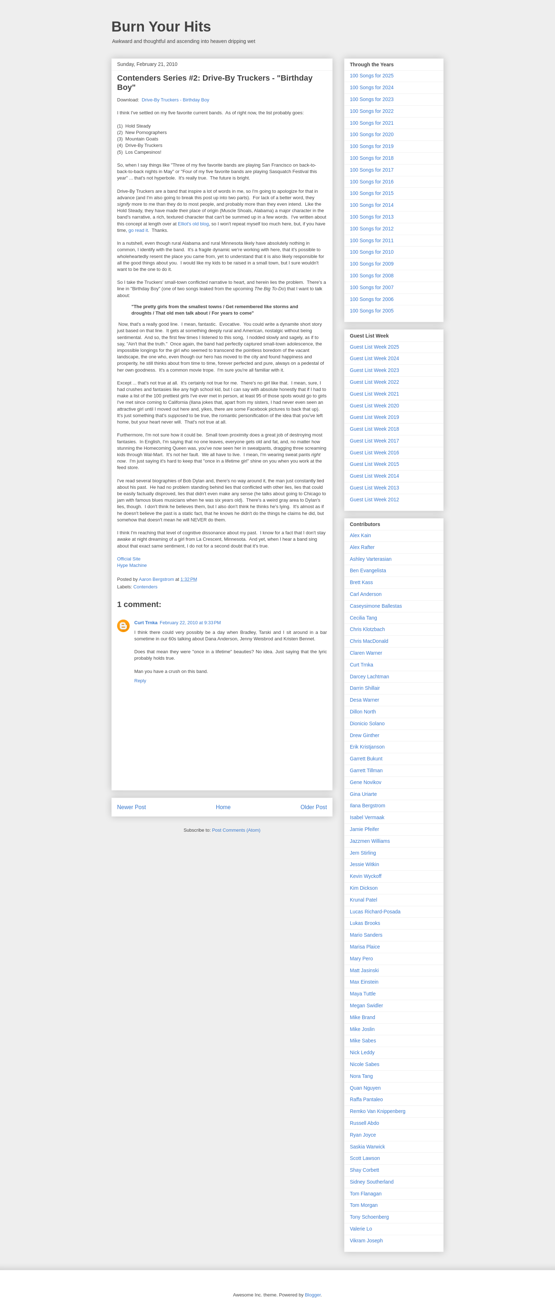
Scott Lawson (365, 1158)
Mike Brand (362, 1017)
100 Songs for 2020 (372, 134)
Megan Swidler (366, 1005)
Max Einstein (364, 982)
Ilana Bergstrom (367, 805)
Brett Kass (361, 582)
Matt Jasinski (364, 970)
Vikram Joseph (366, 1240)
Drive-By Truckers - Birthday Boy (175, 99)
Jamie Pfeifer (364, 829)
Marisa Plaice (365, 947)
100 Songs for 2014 (372, 205)
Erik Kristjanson (367, 747)
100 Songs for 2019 (372, 146)
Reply (140, 680)
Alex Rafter (362, 547)
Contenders (146, 586)
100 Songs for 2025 (372, 75)
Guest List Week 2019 (374, 417)
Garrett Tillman (366, 770)
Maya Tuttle (363, 994)
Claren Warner (366, 653)
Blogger (312, 1295)
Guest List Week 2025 (374, 347)
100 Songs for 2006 (372, 299)
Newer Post (131, 807)
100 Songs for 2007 (372, 287)
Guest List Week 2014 (374, 476)
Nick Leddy (362, 1052)
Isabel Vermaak (367, 817)
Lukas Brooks (365, 923)
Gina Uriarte (363, 794)
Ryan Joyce (363, 1135)
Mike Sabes (363, 1040)
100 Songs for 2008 (372, 275)
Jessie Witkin (364, 864)
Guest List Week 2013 (374, 488)
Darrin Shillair (365, 688)
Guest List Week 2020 (374, 406)
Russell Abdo (364, 1123)
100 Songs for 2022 (372, 111)
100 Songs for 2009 (372, 264)
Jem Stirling (363, 853)
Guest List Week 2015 (374, 464)
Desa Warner (364, 700)
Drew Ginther (364, 735)
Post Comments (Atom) (236, 830)
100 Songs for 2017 (372, 170)
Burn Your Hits (161, 26)
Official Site (129, 559)
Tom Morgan (364, 1205)
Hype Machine (132, 565)
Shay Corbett (364, 1170)
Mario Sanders (366, 935)
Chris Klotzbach (367, 629)
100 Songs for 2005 (372, 311)
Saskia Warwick (367, 1147)
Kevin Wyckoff (365, 876)
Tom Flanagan (366, 1193)
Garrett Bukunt (366, 758)
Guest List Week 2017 (374, 441)
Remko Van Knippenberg (377, 1111)
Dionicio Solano (367, 723)
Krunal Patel (363, 900)
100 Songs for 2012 (372, 228)
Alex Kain (360, 535)
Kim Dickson (364, 888)
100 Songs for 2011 (372, 240)
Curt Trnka (146, 622)
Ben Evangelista (368, 570)
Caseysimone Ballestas (376, 606)
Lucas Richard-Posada (375, 911)
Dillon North (363, 712)
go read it (138, 230)
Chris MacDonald (369, 641)
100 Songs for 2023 (372, 99)
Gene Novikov (365, 782)
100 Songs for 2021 (372, 123)
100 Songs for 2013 (372, 217)
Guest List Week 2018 (374, 429)
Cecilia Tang (363, 618)
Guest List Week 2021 (374, 394)
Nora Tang (361, 1076)
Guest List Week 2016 (374, 452)
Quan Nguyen (365, 1088)
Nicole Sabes (365, 1064)
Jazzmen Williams (370, 841)
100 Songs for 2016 (372, 182)
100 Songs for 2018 (372, 158)
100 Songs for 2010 (372, 252)
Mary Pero (361, 958)
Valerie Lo (361, 1229)
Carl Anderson (366, 594)
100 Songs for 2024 (372, 87)
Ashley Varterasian (370, 559)
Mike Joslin (362, 1029)
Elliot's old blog (193, 223)
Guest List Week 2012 (374, 499)
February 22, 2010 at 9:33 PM (190, 622)
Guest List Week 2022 (374, 382)
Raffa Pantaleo (366, 1099)
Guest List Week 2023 (374, 370)
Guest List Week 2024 (374, 358)
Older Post (313, 807)
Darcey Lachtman (369, 676)
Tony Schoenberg (369, 1217)
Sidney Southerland (372, 1182)
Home (223, 807)
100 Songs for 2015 (372, 193)
